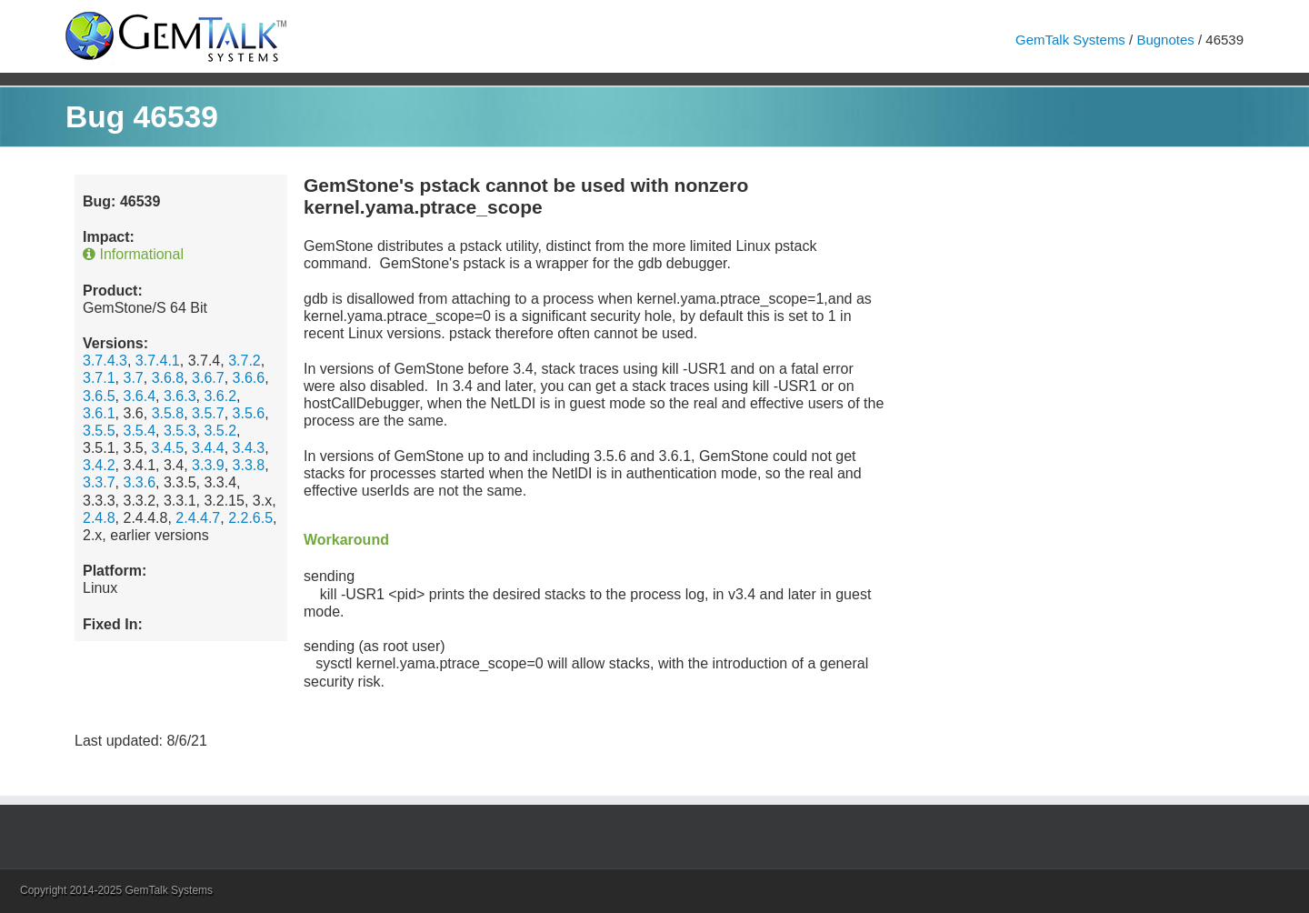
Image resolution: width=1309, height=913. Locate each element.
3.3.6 (139, 482)
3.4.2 (99, 465)
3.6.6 (249, 378)
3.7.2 (244, 360)
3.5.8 (168, 413)
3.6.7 (208, 378)
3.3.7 (99, 482)
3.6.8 (168, 378)
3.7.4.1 (157, 360)
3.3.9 (208, 465)
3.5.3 (180, 430)
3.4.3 (249, 448)
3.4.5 (168, 448)
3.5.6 (249, 413)
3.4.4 (208, 448)
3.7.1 (99, 378)
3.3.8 (249, 465)
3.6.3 (180, 396)
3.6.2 (220, 396)
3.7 (133, 378)
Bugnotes (1165, 39)
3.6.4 (139, 396)
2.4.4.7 (197, 518)
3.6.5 (99, 396)
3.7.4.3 (105, 360)
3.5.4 (139, 430)
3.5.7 (208, 413)
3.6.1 (99, 413)
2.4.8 (99, 518)
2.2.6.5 (250, 518)
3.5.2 (220, 430)
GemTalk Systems (1070, 39)
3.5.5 (99, 430)
